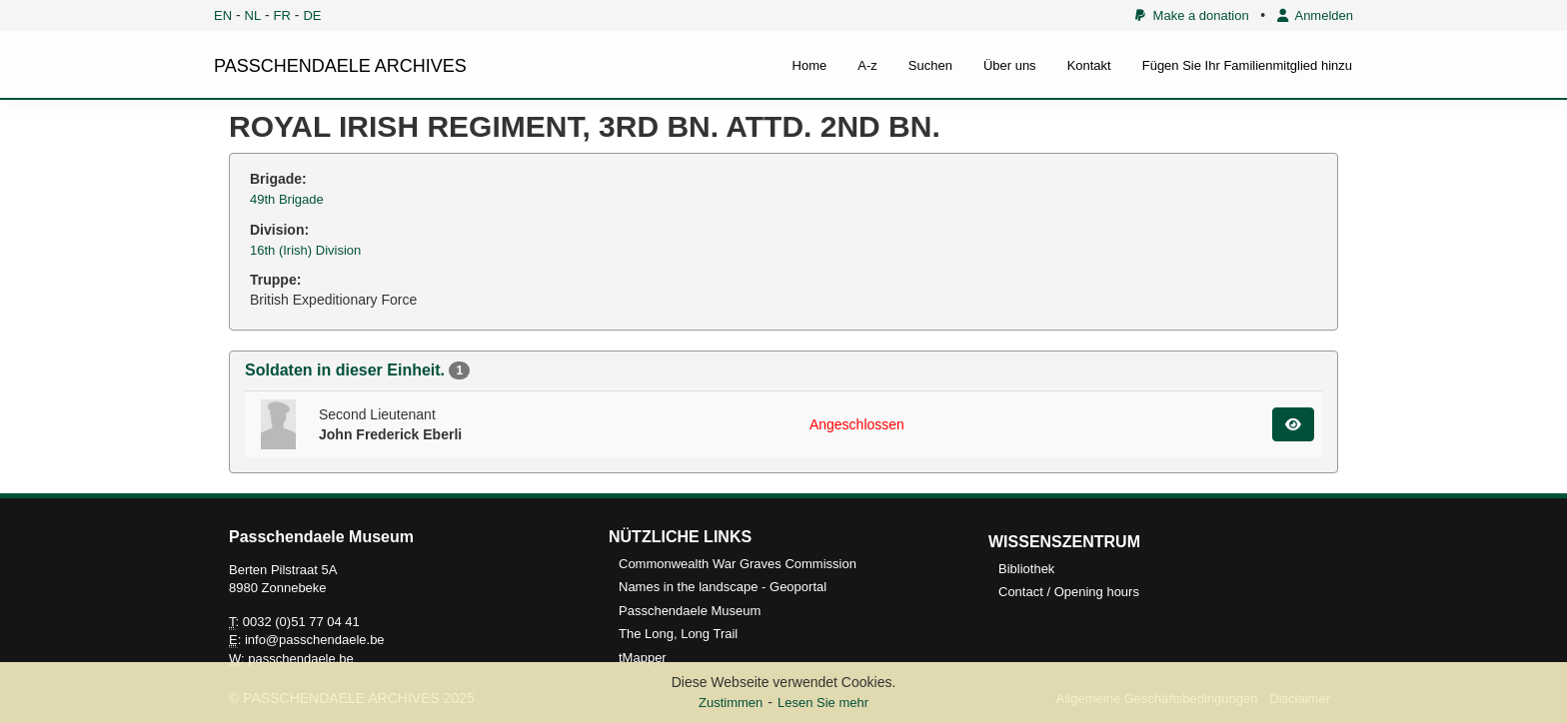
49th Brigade (287, 199)
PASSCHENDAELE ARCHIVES (340, 66)
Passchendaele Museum (690, 610)
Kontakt (1089, 65)
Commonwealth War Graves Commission (737, 563)
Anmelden (1315, 15)
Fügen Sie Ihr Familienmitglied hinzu (1247, 65)
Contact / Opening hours (1068, 591)
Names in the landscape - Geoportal (722, 586)
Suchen (930, 65)
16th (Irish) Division (305, 250)
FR (282, 15)
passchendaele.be (301, 658)
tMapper (643, 657)
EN (223, 15)
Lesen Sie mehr (823, 702)
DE (312, 15)
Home (809, 65)
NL (253, 15)
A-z (867, 65)
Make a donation (1191, 15)
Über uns (1009, 65)
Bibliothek (1026, 568)
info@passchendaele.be (315, 639)
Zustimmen (731, 702)
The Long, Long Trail (678, 633)
